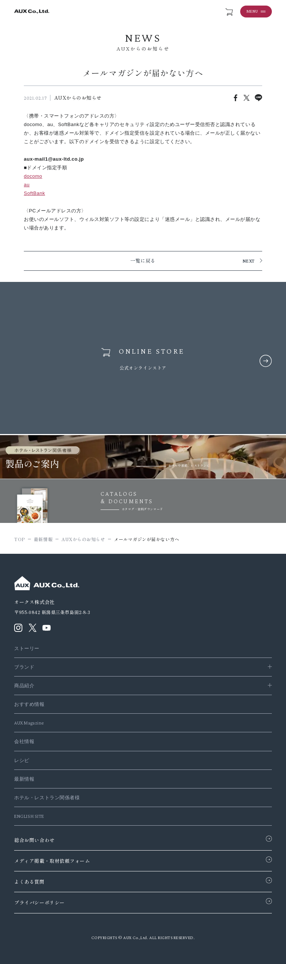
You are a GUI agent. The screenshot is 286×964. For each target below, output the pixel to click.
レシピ (21, 760)
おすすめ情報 (29, 704)
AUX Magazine (29, 723)
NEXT (248, 261)
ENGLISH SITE (29, 816)
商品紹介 (24, 685)
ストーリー (26, 648)
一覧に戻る (143, 260)
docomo (33, 176)
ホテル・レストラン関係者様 (47, 797)
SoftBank (34, 193)
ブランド (24, 667)
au (27, 184)
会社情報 (24, 741)
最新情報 (24, 779)
